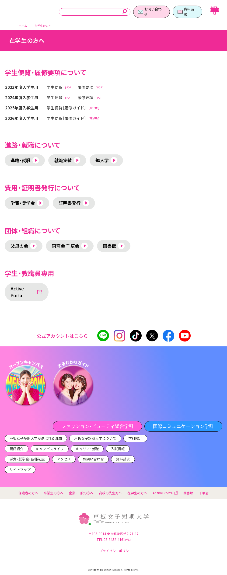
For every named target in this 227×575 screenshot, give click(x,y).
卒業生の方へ (53, 493)
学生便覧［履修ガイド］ (66, 108)
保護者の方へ (28, 493)
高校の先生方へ (110, 493)
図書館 (188, 493)
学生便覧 (55, 87)
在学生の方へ (137, 493)
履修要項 (85, 87)
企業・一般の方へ (81, 493)
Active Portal (165, 493)
